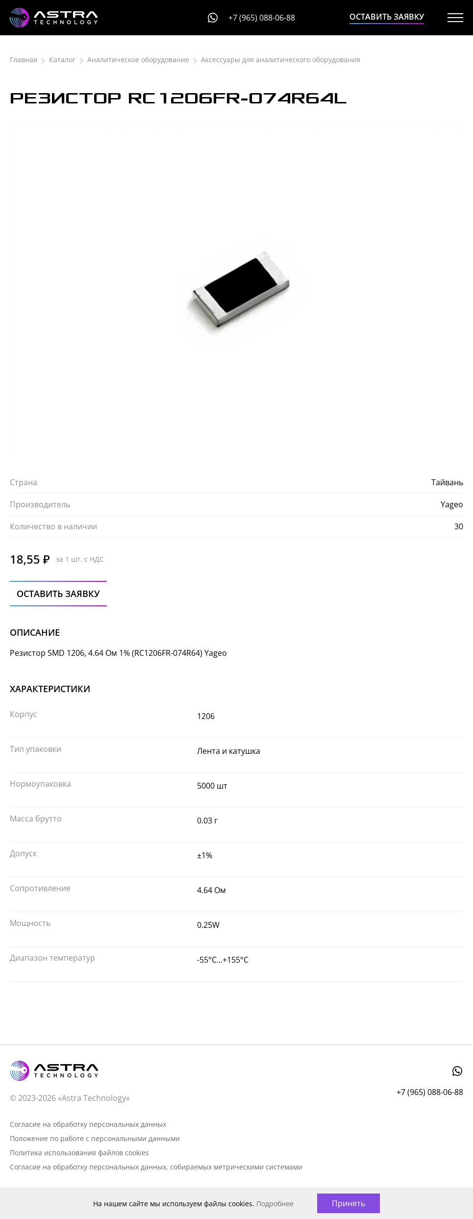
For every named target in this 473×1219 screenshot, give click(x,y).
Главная (23, 59)
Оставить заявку (386, 16)
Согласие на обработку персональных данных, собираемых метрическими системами (156, 1166)
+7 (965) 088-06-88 (261, 17)
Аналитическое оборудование (138, 59)
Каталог (62, 59)
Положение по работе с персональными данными (95, 1138)
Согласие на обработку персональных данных (88, 1124)
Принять (348, 1203)
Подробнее (275, 1203)
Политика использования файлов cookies (79, 1152)
